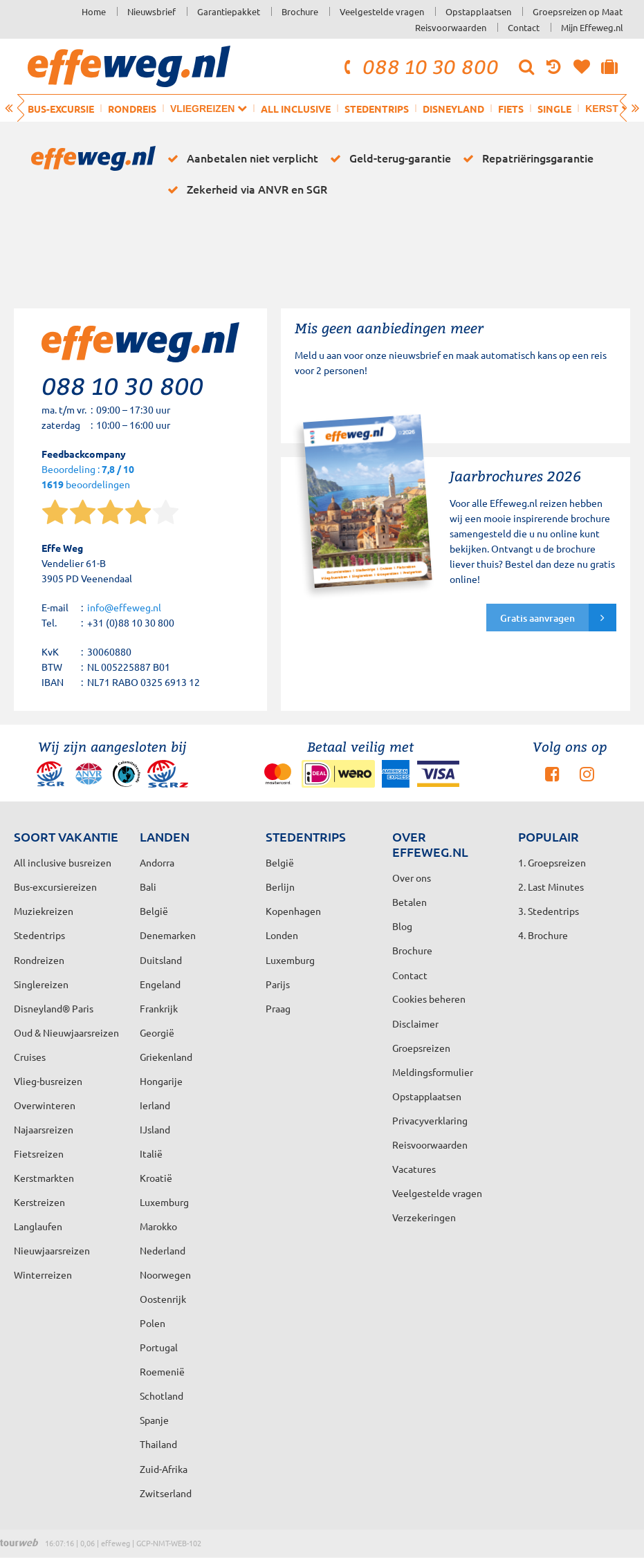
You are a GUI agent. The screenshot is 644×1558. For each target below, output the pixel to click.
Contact (524, 27)
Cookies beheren (429, 998)
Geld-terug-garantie (388, 158)
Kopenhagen (293, 911)
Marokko (158, 1226)
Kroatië (156, 1177)
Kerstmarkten (44, 1177)
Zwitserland (166, 1493)
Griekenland (166, 1056)
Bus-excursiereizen (55, 886)
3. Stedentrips (548, 911)
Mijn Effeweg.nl (592, 27)
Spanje (154, 1419)
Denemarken (168, 935)
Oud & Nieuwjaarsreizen (66, 1032)
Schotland (161, 1395)
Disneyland (453, 108)
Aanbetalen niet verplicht (240, 158)
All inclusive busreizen (62, 862)
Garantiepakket (228, 11)
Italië (151, 1153)
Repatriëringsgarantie (526, 158)
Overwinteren (44, 1105)
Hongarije (161, 1081)
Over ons (411, 877)
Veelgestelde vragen (382, 11)
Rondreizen (39, 960)
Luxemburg (164, 1202)
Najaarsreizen (43, 1129)
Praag (278, 1008)
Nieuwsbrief (151, 11)
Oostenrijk (163, 1298)
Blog (402, 926)
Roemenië (162, 1371)
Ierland (155, 1105)
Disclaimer (415, 1023)
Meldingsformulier (432, 1072)
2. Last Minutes (551, 886)
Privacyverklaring (430, 1120)
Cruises (30, 1056)
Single (554, 108)
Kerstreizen (39, 1202)
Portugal (159, 1347)
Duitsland (161, 960)
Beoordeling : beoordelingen (88, 477)
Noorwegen (165, 1274)
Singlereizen (41, 984)
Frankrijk (159, 1008)
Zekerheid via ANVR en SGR (245, 189)
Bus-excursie (61, 108)
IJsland (155, 1129)
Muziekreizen (43, 911)
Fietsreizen (39, 1153)
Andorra (157, 862)
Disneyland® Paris (53, 1008)
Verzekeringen (424, 1217)
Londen (282, 935)
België (154, 911)
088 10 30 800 (419, 66)
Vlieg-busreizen (48, 1081)
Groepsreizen (421, 1047)
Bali (148, 886)
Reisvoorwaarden (450, 27)
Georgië (157, 1032)
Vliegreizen (208, 108)
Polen (152, 1323)
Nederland (162, 1250)
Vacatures (414, 1168)
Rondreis (132, 108)
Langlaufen (38, 1226)
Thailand (158, 1444)
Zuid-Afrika (163, 1469)
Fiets (511, 108)
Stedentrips (376, 108)
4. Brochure (543, 935)
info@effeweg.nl (124, 607)
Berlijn (280, 886)
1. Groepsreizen (552, 862)
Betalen (409, 902)
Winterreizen (43, 1274)
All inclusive (296, 108)
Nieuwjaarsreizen (52, 1250)
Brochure (300, 11)
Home (94, 11)
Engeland (160, 984)
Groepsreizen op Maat (578, 11)
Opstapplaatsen (478, 11)
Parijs (278, 984)
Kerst (607, 108)
